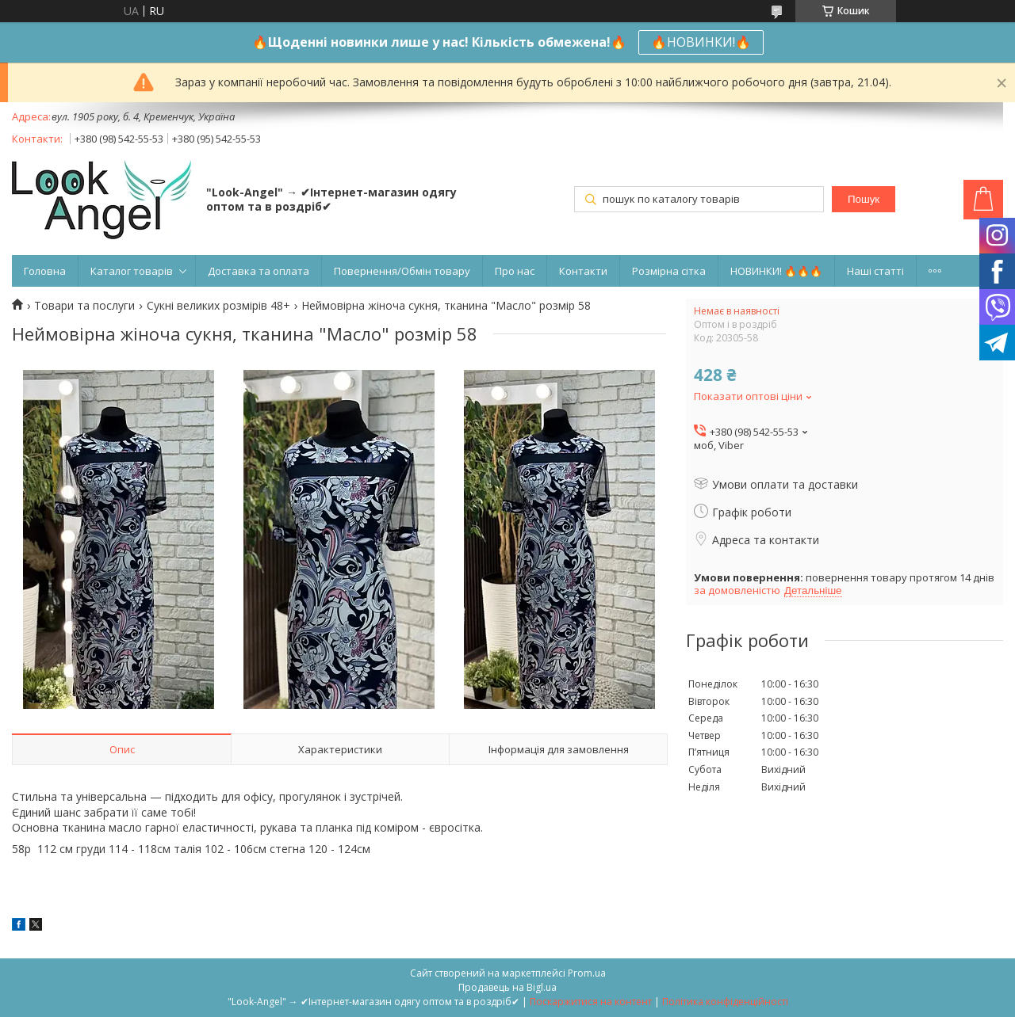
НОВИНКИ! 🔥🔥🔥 (776, 271)
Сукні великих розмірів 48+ (218, 306)
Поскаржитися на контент (591, 1001)
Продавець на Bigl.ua (507, 987)
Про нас (514, 271)
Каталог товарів (131, 271)
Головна (45, 271)
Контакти (583, 271)
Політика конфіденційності (725, 1001)
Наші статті (875, 271)
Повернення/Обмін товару (402, 271)
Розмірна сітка (669, 271)
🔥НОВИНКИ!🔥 (701, 42)
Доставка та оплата (258, 271)
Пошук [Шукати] (863, 199)
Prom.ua (587, 973)
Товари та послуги (84, 306)
